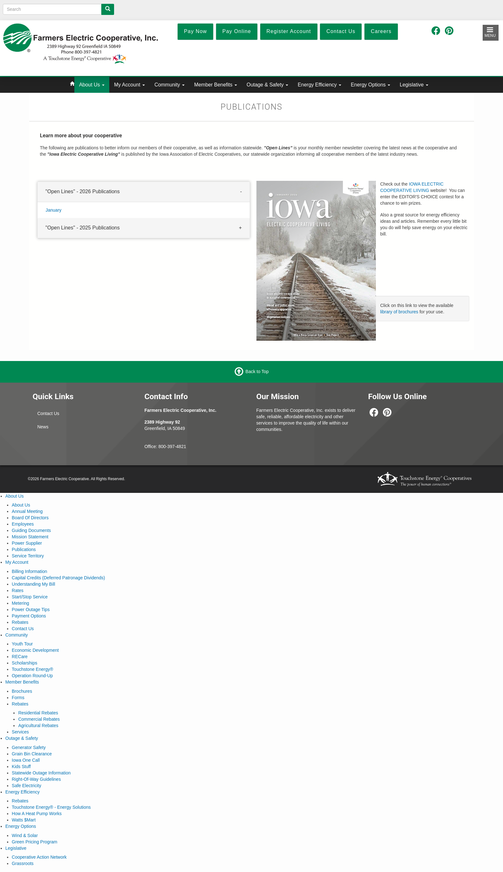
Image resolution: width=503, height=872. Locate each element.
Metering (20, 603)
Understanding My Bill (33, 584)
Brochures (22, 691)
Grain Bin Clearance (32, 753)
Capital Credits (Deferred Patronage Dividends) (58, 577)
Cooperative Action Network (39, 857)
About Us (92, 84)
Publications (24, 549)
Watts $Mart (24, 819)
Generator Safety (29, 747)
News (42, 426)
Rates (18, 590)
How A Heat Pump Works (37, 813)
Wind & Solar (25, 835)
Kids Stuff (21, 766)
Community (169, 84)
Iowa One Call (26, 760)
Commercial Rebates (39, 719)
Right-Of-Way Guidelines (36, 779)
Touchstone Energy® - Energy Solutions (51, 807)
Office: (151, 446)
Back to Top (257, 371)
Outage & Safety (267, 84)
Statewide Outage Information (41, 772)
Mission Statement (30, 536)
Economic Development (35, 650)
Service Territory (28, 555)
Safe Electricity (26, 785)
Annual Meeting (27, 511)
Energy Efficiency (319, 84)
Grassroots (22, 863)
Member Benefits (215, 84)
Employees (23, 524)
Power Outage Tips (31, 609)
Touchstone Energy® (32, 669)
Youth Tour (22, 643)
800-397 (167, 446)
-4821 (180, 446)
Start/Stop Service (30, 596)
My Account (129, 84)
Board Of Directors (30, 517)
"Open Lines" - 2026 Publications (82, 191)
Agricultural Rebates (38, 725)
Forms (18, 697)
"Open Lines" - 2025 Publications (82, 227)
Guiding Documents (31, 530)
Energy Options (370, 84)
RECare (20, 656)
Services (20, 731)
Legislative (414, 84)
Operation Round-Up (32, 675)
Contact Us (48, 413)
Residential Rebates (38, 712)
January (53, 209)
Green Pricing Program (34, 841)
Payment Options (29, 615)
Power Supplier (27, 543)
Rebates (20, 622)
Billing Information (29, 571)
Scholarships (24, 662)
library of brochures (399, 311)
